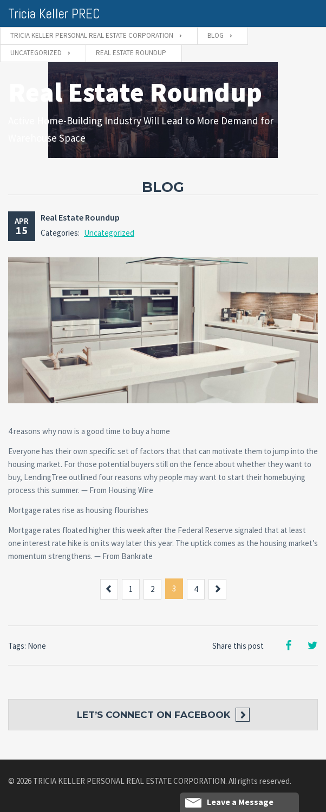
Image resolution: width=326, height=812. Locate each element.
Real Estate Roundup (80, 217)
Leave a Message (229, 802)
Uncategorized (109, 233)
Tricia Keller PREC (54, 14)
